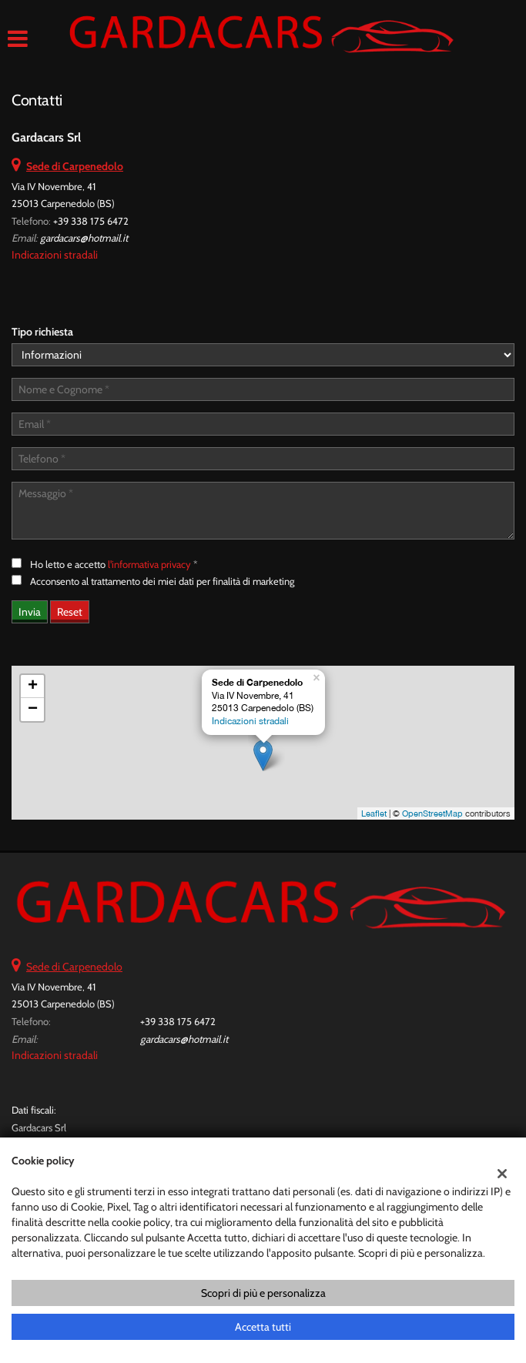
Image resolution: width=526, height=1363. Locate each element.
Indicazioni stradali (55, 255)
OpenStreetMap (432, 813)
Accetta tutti (263, 1327)
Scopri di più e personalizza (263, 1293)
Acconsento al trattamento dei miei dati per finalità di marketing (162, 581)
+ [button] (33, 686)
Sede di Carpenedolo (74, 967)
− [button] (33, 709)
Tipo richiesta (42, 332)
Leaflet (374, 813)
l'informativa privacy (149, 564)
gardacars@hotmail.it (84, 238)
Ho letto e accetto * (114, 564)
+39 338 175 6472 (91, 221)
